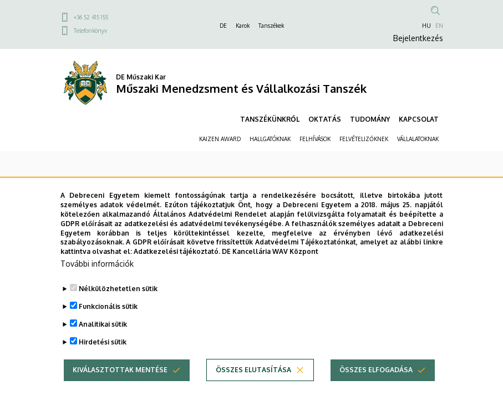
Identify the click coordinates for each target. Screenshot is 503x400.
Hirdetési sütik (102, 360)
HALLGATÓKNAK (270, 139)
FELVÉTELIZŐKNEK (363, 139)
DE (223, 25)
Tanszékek (271, 25)
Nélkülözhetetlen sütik (118, 307)
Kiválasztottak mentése (120, 388)
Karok (243, 25)
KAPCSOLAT (419, 119)
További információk (97, 282)
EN (439, 25)
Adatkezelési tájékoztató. (177, 270)
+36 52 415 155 (91, 17)
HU (426, 25)
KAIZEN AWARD (220, 139)
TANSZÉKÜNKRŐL (269, 119)
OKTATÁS (324, 119)
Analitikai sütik (103, 342)
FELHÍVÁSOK (315, 139)
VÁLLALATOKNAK (418, 139)
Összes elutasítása (253, 388)
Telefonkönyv (90, 30)
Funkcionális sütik (108, 325)
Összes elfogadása (376, 388)
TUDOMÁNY (370, 119)
